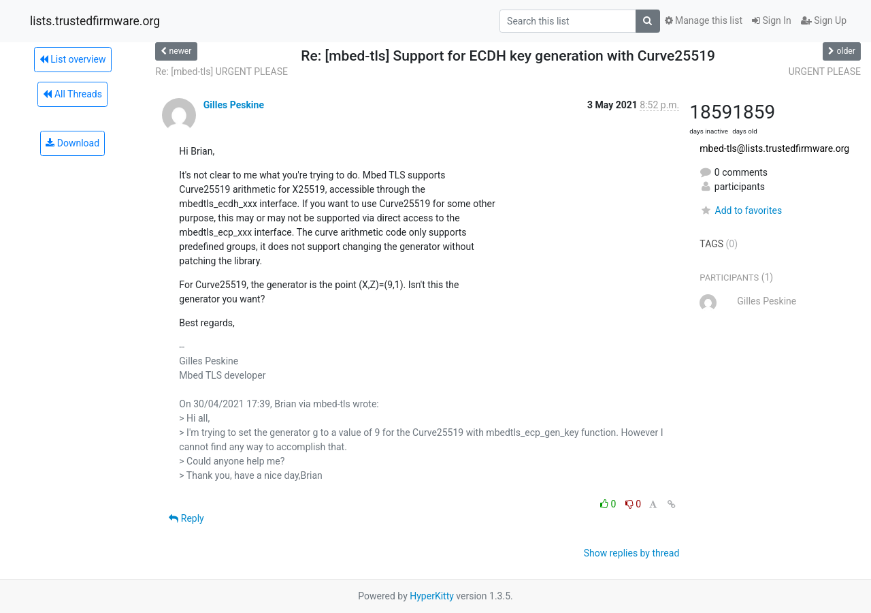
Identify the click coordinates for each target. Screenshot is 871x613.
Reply (186, 518)
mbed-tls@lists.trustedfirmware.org (774, 148)
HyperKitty (432, 596)
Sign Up (824, 20)
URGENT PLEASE (825, 71)
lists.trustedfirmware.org (95, 21)
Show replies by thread (632, 553)
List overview (72, 59)
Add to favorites (741, 210)
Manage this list (703, 20)
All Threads (72, 94)
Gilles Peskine (233, 104)
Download (72, 143)
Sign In (771, 20)
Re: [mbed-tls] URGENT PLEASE (221, 71)
